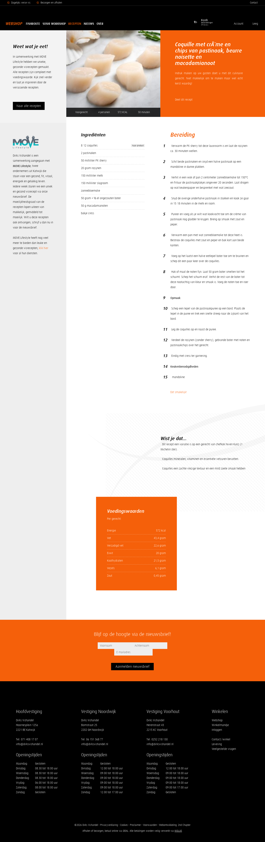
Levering (217, 737)
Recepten (74, 24)
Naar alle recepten (29, 106)
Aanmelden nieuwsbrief (132, 660)
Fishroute (33, 24)
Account (238, 23)
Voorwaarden (150, 818)
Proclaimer (135, 818)
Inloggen (217, 723)
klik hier (43, 248)
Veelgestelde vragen (224, 742)
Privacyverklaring (109, 818)
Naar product (138, 145)
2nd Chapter (184, 818)
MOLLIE (178, 824)
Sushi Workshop (54, 24)
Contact (254, 2)
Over (100, 24)
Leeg (255, 23)
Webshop (14, 23)
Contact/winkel (221, 732)
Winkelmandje (220, 718)
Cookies (124, 818)
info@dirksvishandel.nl (29, 737)
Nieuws (89, 24)
